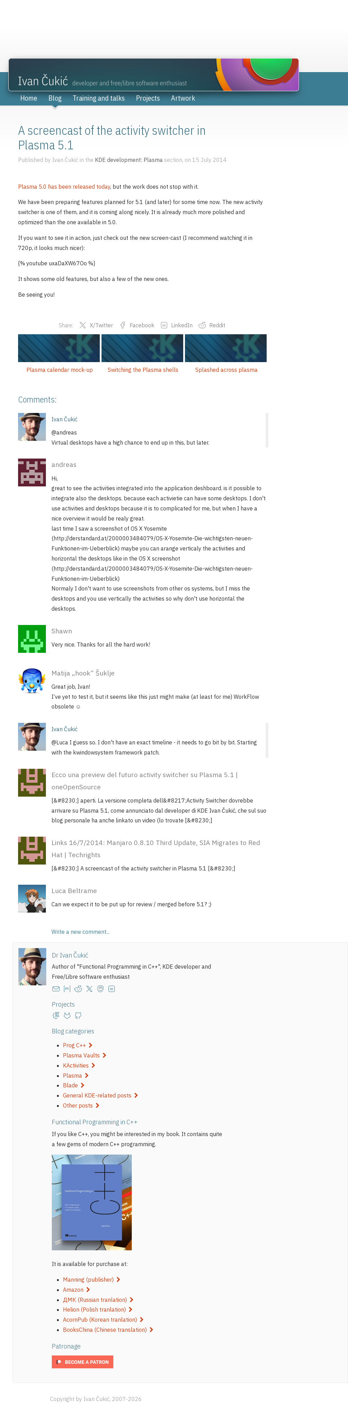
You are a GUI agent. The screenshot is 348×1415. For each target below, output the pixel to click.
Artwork (183, 98)
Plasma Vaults (84, 1055)
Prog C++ (77, 1045)
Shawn (61, 630)
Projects (148, 98)
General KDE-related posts (100, 1095)
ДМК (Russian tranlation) (98, 1299)
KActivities (79, 1065)
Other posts (81, 1105)
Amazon (76, 1289)
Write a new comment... (80, 931)
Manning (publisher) (91, 1279)
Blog (55, 98)
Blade (73, 1085)
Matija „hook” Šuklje (83, 673)
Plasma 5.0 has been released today (64, 186)
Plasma (76, 1075)
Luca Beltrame (74, 890)
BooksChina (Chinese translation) (108, 1329)
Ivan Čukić (64, 419)
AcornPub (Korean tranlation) (103, 1319)
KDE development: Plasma (129, 159)
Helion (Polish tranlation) (97, 1309)
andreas (63, 464)
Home (28, 98)
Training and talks (99, 98)
